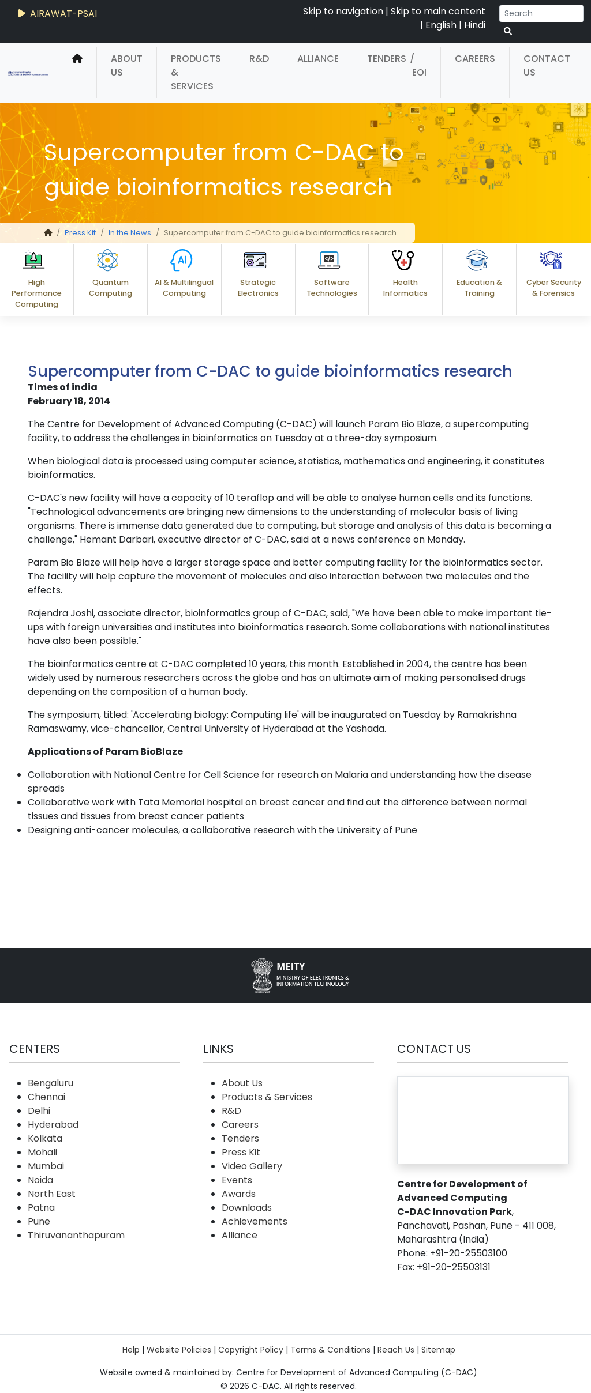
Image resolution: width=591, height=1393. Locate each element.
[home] (77, 72)
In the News (130, 233)
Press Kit (80, 233)
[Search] (541, 13)
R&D (259, 58)
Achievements (254, 1221)
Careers (475, 58)
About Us (127, 65)
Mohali (42, 1152)
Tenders (386, 58)
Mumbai (46, 1166)
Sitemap (438, 1350)
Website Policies (179, 1350)
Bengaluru (50, 1083)
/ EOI (418, 65)
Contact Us (546, 65)
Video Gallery (252, 1166)
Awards (239, 1193)
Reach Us (395, 1350)
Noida (40, 1180)
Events (237, 1180)
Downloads (247, 1207)
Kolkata (45, 1138)
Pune (39, 1221)
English (441, 25)
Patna (41, 1207)
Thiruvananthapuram (76, 1235)
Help (131, 1350)
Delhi (39, 1110)
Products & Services (196, 72)
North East (52, 1193)
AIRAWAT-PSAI (56, 13)
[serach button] (508, 31)
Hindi (474, 25)
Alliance (318, 58)
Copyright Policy (250, 1350)
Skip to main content (438, 11)
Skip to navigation (343, 11)
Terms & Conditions (330, 1350)
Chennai (46, 1097)
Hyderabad (53, 1124)
